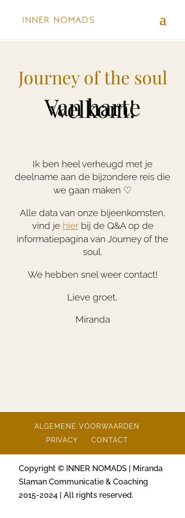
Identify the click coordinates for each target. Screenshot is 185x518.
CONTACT (109, 440)
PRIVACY (62, 440)
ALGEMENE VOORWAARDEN (87, 426)
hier (70, 225)
